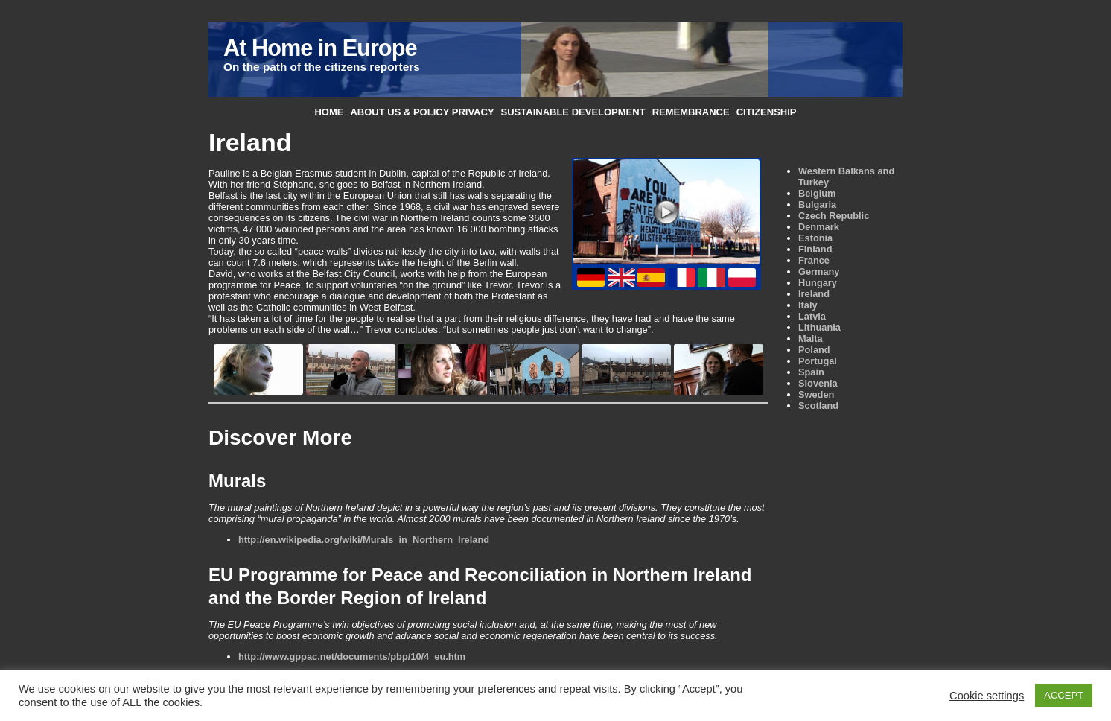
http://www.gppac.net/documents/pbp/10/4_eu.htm (351, 656)
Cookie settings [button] (986, 696)
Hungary (817, 282)
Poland (814, 349)
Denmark (818, 226)
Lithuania (819, 327)
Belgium (816, 193)
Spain (811, 372)
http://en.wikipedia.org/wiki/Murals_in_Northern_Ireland (363, 539)
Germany (818, 271)
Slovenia (818, 383)
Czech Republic (833, 215)
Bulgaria (817, 204)
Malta (810, 338)
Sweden (816, 394)
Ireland (814, 293)
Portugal (817, 360)
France (814, 260)
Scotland (818, 405)
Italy (808, 305)
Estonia (815, 238)
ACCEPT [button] (1063, 695)
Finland (815, 249)
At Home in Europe (319, 48)
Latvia (812, 316)
